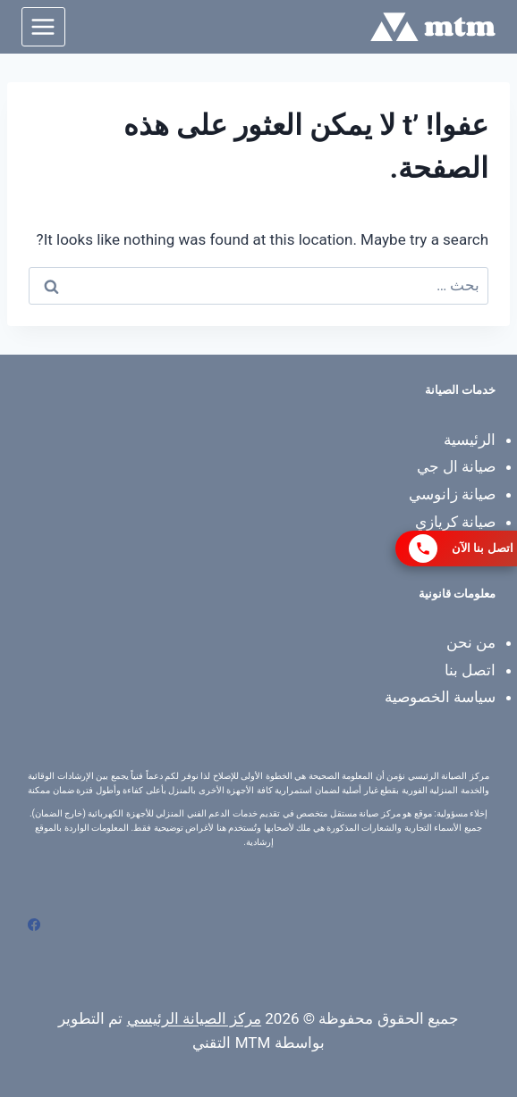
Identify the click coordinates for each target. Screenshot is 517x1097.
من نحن (471, 642)
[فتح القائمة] (43, 26)
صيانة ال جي (456, 466)
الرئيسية (470, 439)
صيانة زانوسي (452, 494)
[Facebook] (34, 924)
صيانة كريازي (455, 522)
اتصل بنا (470, 670)
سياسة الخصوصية (440, 697)
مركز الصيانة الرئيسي (194, 1018)
